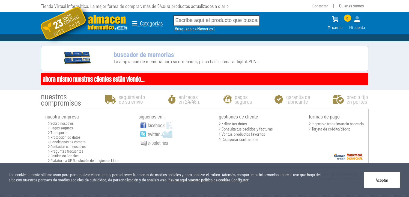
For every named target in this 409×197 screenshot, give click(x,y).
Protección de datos (65, 137)
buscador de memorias (144, 54)
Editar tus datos (234, 123)
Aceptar (382, 179)
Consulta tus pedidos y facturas (247, 128)
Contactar (320, 5)
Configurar (240, 179)
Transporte (58, 132)
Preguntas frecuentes (66, 151)
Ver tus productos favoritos (243, 134)
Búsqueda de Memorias (194, 28)
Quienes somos (351, 5)
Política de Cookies (64, 155)
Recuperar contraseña (240, 139)
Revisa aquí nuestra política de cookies (199, 179)
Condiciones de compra (68, 142)
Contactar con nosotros (68, 146)
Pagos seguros (61, 128)
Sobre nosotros (62, 123)
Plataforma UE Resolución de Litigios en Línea (85, 160)
